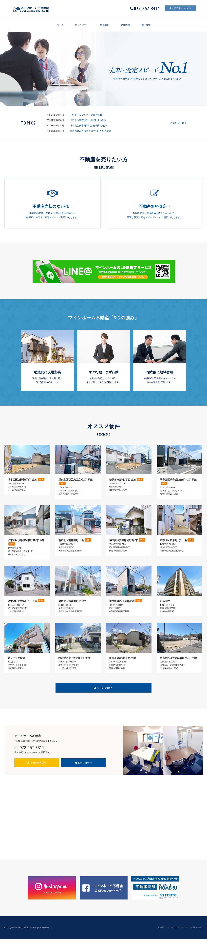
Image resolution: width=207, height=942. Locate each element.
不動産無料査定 (36, 765)
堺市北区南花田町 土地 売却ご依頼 (88, 120)
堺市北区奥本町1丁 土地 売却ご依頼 (88, 125)
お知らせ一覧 (178, 123)
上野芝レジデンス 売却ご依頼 (87, 115)
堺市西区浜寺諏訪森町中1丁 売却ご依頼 (90, 131)
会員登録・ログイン (177, 8)
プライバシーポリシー (177, 930)
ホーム (56, 24)
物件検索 (127, 24)
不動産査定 (103, 24)
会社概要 (149, 24)
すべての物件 (103, 690)
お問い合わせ (83, 765)
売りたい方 (79, 24)
